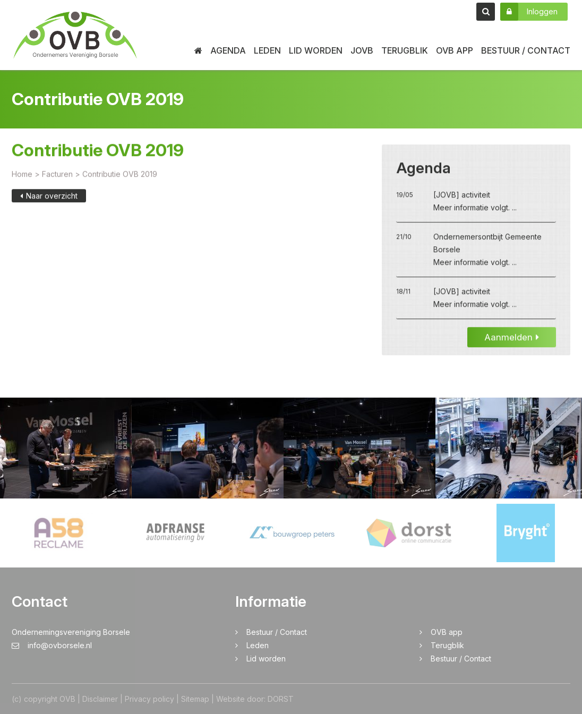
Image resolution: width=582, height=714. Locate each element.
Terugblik (404, 50)
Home (22, 174)
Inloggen (529, 12)
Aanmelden (511, 338)
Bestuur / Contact (525, 50)
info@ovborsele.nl (52, 645)
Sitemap (195, 698)
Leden (267, 50)
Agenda (228, 50)
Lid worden (316, 50)
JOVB (361, 50)
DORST (281, 698)
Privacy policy (149, 698)
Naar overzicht (49, 196)
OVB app (454, 50)
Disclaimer (100, 698)
